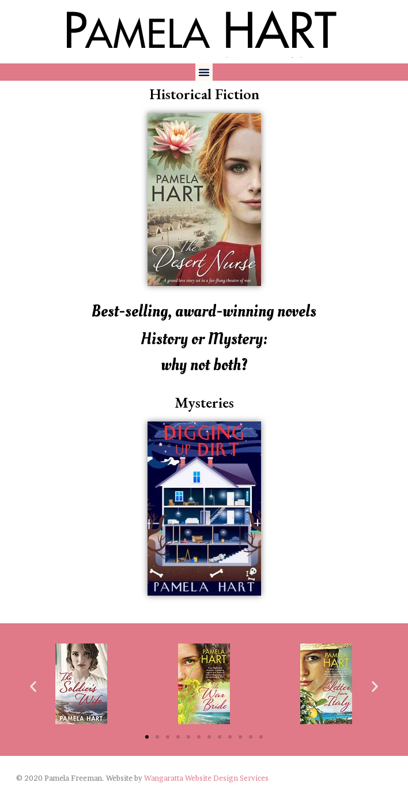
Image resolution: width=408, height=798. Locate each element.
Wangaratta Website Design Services (206, 778)
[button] (204, 72)
